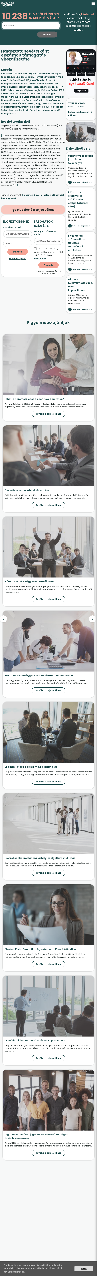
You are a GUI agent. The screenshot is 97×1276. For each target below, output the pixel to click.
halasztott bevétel (32, 195)
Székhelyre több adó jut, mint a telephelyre (80, 159)
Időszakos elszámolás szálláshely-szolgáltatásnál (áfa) (78, 199)
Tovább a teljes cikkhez (82, 182)
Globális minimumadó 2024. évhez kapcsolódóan (35, 1040)
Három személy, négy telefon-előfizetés (29, 581)
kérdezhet (87, 14)
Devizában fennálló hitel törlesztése (27, 490)
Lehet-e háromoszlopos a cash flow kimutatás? (34, 399)
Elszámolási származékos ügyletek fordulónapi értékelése (76, 243)
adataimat (40, 258)
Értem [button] (84, 1269)
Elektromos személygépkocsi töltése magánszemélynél (39, 675)
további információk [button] (14, 1272)
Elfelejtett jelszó (17, 258)
